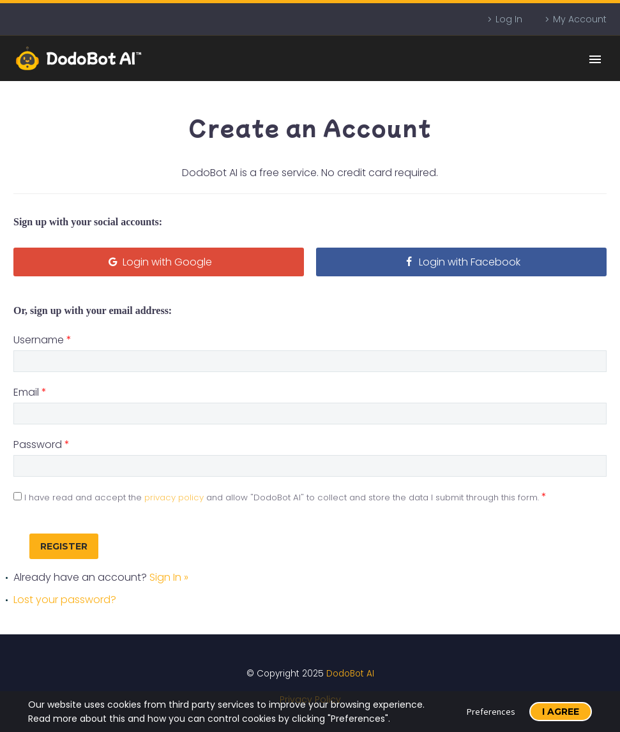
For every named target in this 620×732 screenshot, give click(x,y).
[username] (310, 361)
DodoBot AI (350, 674)
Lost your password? (64, 599)
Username (42, 339)
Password (41, 444)
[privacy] (17, 496)
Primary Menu (595, 59)
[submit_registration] (63, 546)
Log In (508, 19)
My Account (580, 19)
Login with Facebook (461, 262)
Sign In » (168, 577)
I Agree (560, 711)
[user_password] (310, 466)
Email (30, 392)
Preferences (491, 711)
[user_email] (310, 413)
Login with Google (158, 262)
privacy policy (174, 497)
